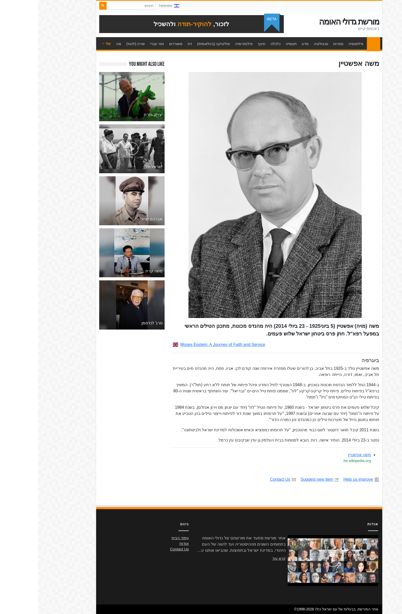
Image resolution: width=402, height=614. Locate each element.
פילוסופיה (317, 44)
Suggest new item (281, 479)
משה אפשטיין (321, 455)
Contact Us (245, 479)
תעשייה (252, 44)
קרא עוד (240, 558)
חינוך (223, 44)
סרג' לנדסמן (114, 323)
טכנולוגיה (283, 44)
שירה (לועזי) (97, 44)
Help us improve (323, 479)
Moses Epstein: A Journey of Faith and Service (181, 344)
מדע (267, 44)
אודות (145, 543)
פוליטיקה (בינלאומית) (175, 44)
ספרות (300, 44)
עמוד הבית (334, 43)
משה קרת (115, 271)
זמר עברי (119, 44)
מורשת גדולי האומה (311, 21)
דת (151, 44)
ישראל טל (115, 167)
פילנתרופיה (205, 44)
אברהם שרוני (113, 219)
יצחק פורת (115, 114)
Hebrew (131, 6)
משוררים (137, 44)
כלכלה (237, 44)
